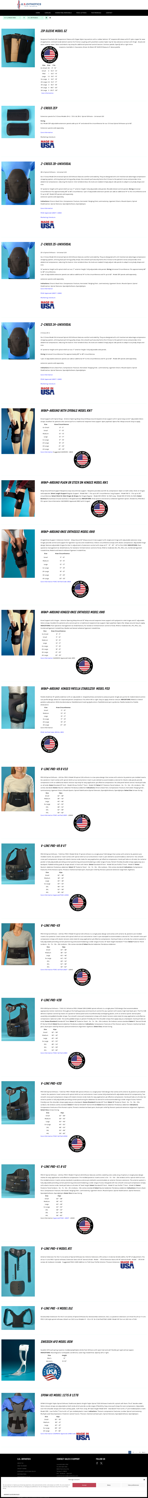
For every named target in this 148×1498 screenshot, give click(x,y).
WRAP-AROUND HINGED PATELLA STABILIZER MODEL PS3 (75, 689)
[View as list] (50, 18)
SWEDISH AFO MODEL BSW (56, 1342)
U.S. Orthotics (33, 1497)
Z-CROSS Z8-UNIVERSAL (56, 164)
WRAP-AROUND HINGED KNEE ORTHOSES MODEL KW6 (72, 612)
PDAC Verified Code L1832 (62, 582)
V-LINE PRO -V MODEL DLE (56, 1308)
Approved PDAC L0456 (61, 895)
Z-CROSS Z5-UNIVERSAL (56, 244)
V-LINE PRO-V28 (51, 1000)
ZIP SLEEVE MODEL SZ (53, 31)
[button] (144, 1480)
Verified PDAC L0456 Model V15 (108, 1319)
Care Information (47, 93)
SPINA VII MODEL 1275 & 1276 (59, 1395)
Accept (84, 1485)
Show (33, 17)
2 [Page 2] (133, 1452)
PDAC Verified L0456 (60, 1136)
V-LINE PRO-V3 (50, 926)
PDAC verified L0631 (60, 815)
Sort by (10, 17)
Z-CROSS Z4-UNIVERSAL (56, 325)
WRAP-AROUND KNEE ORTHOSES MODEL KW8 (67, 532)
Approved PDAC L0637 (61, 1218)
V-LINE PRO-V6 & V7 (53, 846)
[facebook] (97, 1463)
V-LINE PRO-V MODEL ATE (56, 1249)
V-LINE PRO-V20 (51, 1083)
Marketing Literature (48, 217)
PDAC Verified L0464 (60, 1053)
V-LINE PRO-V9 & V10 (54, 769)
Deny (108, 1485)
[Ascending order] (24, 18)
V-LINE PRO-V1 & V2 (53, 1167)
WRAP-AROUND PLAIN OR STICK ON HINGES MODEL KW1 (74, 483)
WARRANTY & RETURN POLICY (12, 1494)
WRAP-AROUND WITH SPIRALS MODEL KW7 (66, 411)
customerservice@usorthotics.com (67, 1476)
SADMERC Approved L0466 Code (64, 1434)
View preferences (133, 1485)
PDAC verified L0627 (60, 969)
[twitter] (101, 1463)
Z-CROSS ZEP (49, 108)
